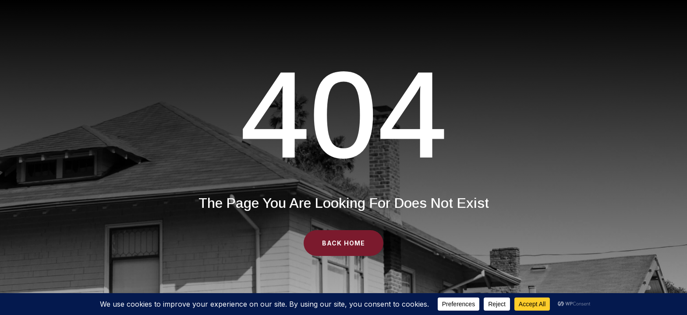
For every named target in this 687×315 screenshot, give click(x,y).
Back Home (343, 243)
